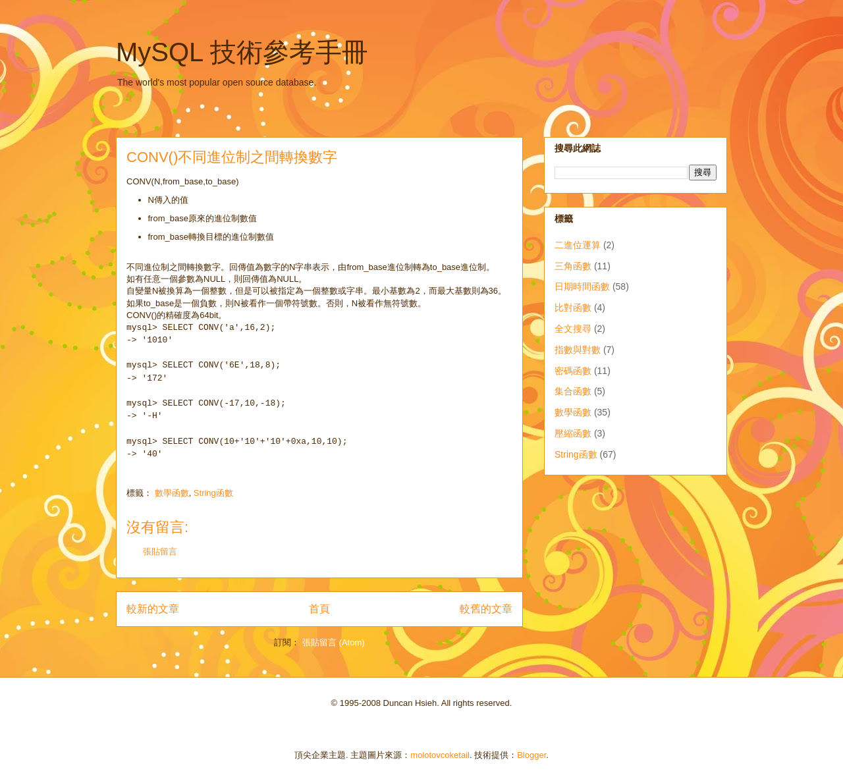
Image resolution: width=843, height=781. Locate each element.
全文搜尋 (573, 328)
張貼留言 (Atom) (333, 642)
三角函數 (573, 266)
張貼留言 (160, 551)
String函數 (213, 493)
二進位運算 (578, 245)
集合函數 (573, 391)
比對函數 (573, 307)
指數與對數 (578, 349)
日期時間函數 (582, 286)
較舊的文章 (486, 608)
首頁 (319, 608)
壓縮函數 (573, 433)
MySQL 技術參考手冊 (242, 52)
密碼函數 (573, 370)
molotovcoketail (440, 755)
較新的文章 (152, 608)
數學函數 (172, 493)
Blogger (531, 755)
